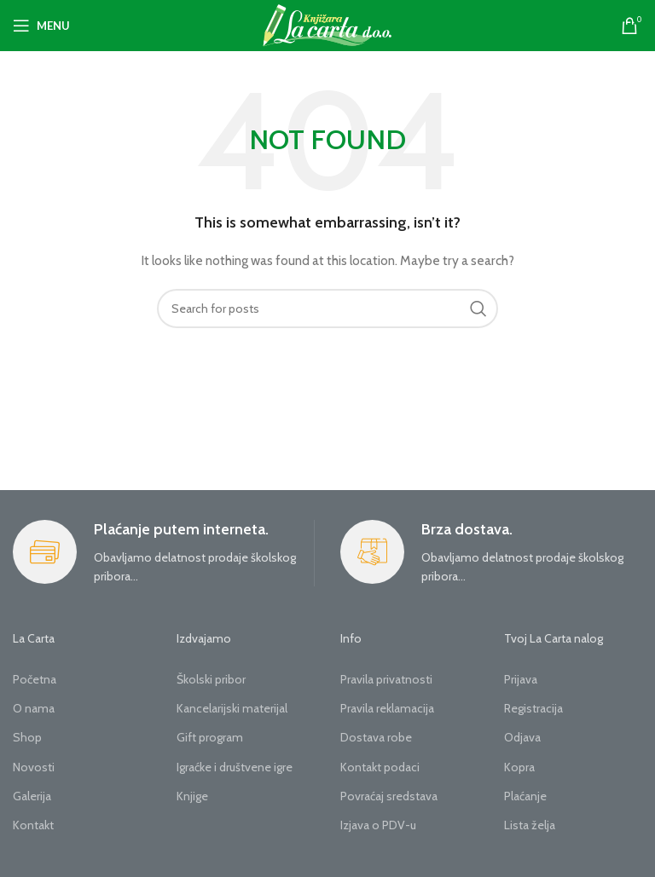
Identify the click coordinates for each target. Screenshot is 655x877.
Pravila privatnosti (386, 679)
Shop (27, 737)
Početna (34, 679)
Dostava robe (376, 737)
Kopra (519, 767)
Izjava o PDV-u (378, 825)
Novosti (34, 767)
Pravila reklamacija (387, 708)
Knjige (192, 796)
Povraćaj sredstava (389, 796)
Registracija (533, 708)
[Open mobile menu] (41, 26)
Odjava (522, 737)
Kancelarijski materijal (232, 708)
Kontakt (33, 825)
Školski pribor (211, 679)
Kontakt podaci (380, 767)
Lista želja (529, 825)
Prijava (520, 679)
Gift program (210, 737)
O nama (34, 708)
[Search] (327, 308)
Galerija (32, 796)
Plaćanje (525, 796)
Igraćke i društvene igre (235, 767)
